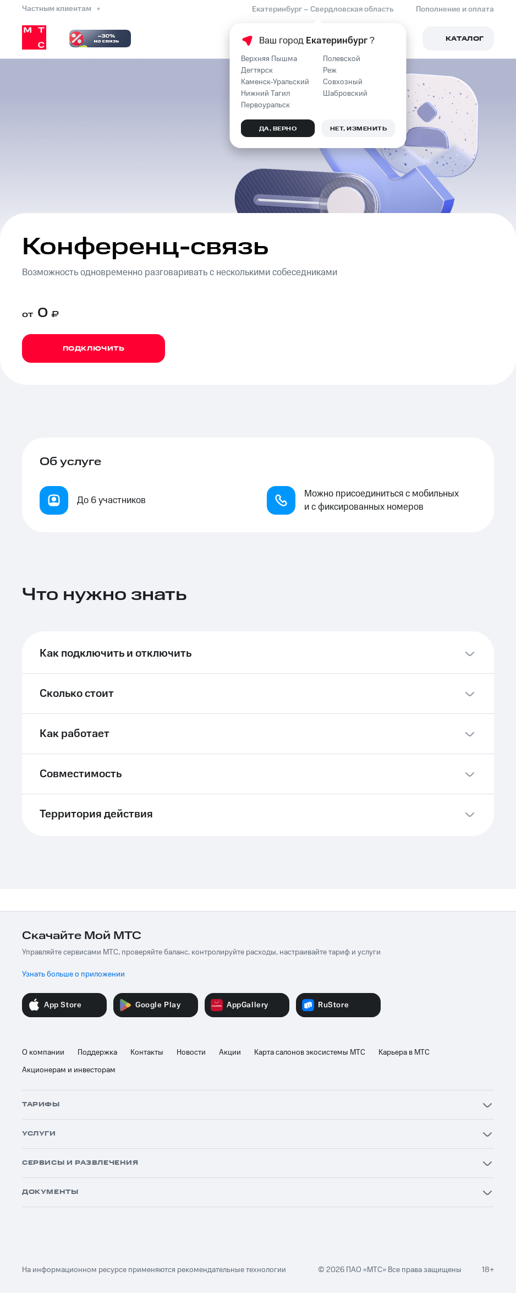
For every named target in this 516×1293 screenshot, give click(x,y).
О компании (43, 1052)
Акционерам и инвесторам (69, 1070)
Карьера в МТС (404, 1052)
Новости (191, 1052)
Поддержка (97, 1052)
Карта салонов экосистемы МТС (309, 1052)
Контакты (146, 1052)
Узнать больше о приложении (73, 974)
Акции (230, 1052)
